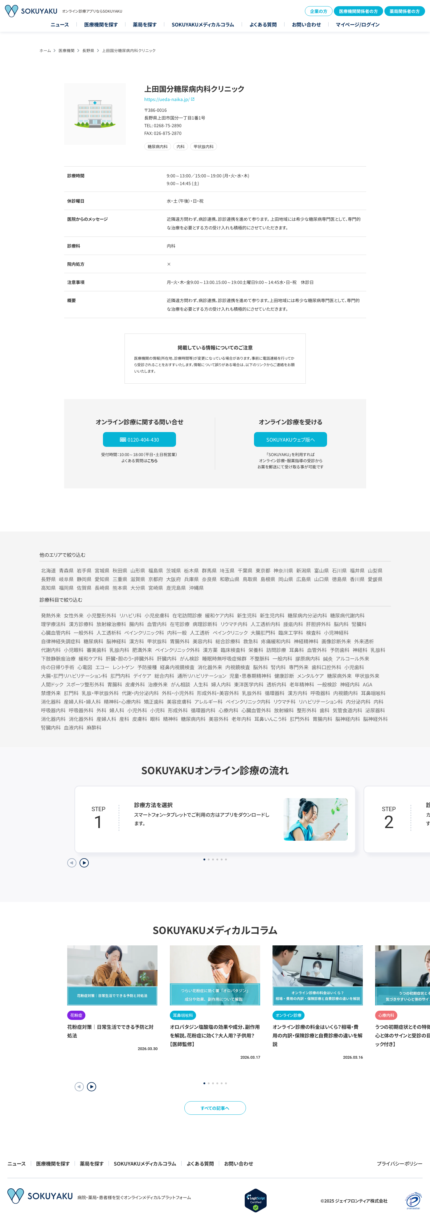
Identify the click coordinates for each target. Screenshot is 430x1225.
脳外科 (260, 667)
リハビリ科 (130, 615)
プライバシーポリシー (400, 1163)
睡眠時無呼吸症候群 (224, 658)
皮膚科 (139, 718)
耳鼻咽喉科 (373, 693)
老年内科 (241, 718)
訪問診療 (276, 649)
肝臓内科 (167, 658)
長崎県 (102, 587)
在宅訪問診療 (187, 615)
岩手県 (84, 570)
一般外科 (83, 632)
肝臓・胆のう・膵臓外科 (130, 658)
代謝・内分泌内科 (140, 693)
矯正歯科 (154, 701)
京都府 (155, 579)
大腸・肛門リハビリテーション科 (74, 675)
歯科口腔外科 (326, 667)
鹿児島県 (176, 587)
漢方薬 (210, 649)
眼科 (155, 718)
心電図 (84, 667)
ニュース (60, 24)
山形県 (137, 570)
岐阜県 (66, 579)
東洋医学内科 (249, 684)
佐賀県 (84, 587)
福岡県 (66, 587)
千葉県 (245, 570)
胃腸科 (114, 684)
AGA (367, 684)
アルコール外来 (352, 658)
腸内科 (136, 624)
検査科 (313, 632)
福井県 (357, 570)
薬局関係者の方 (405, 11)
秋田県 (120, 570)
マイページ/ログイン (358, 24)
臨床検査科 (233, 649)
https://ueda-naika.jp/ (167, 99)
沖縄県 (196, 587)
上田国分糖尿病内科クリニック (129, 50)
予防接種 (147, 667)
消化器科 (51, 701)
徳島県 (339, 579)
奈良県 (209, 579)
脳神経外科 (375, 718)
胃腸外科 (180, 641)
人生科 (200, 684)
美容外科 (218, 718)
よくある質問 (263, 24)
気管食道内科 (347, 710)
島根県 (267, 579)
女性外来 (74, 615)
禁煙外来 (51, 693)
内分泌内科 (358, 701)
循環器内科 (203, 710)
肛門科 (71, 693)
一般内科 (282, 658)
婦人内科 (221, 684)
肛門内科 (120, 675)
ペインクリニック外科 (177, 649)
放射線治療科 (111, 624)
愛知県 (102, 579)
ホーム (45, 50)
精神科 (170, 718)
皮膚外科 (135, 684)
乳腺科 (378, 649)
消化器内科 (53, 718)
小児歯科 (354, 667)
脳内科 (341, 624)
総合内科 (164, 675)
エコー (102, 667)
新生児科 (247, 615)
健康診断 (284, 675)
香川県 (357, 579)
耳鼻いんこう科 (270, 718)
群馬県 (209, 570)
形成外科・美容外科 (218, 693)
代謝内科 (51, 649)
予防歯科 (340, 649)
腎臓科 (359, 624)
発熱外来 (51, 615)
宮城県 (102, 570)
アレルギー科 (209, 701)
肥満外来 (142, 649)
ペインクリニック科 (144, 632)
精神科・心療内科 (122, 701)
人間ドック (52, 684)
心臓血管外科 (256, 710)
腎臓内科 (51, 727)
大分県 (137, 587)
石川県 (339, 570)
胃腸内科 (322, 718)
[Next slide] (84, 862)
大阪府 (173, 579)
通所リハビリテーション (201, 675)
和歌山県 (230, 579)
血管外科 (317, 649)
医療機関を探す (101, 24)
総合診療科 (227, 641)
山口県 (321, 579)
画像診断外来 (336, 641)
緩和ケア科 (91, 658)
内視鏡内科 (345, 693)
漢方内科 (297, 693)
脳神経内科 (347, 718)
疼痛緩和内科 (276, 641)
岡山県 (285, 579)
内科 (378, 701)
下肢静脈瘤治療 (58, 658)
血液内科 (74, 727)
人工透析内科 (265, 624)
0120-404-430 (143, 439)
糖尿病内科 (193, 718)
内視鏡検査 (237, 667)
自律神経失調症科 (60, 641)
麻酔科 (94, 727)
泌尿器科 (375, 710)
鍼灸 (328, 658)
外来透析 (364, 641)
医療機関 (67, 50)
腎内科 (278, 667)
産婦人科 (106, 718)
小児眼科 (74, 649)
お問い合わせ (306, 24)
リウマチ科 (284, 701)
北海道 (48, 570)
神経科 (360, 649)
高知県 (48, 587)
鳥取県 (250, 579)
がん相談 (180, 684)
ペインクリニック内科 (248, 701)
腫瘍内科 (293, 624)
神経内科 (350, 684)
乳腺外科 (252, 693)
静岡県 (84, 579)
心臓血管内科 (56, 632)
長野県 (88, 50)
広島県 (303, 579)
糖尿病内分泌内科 (307, 615)
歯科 (325, 710)
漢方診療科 (81, 624)
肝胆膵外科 (318, 624)
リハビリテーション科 (321, 701)
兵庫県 (191, 579)
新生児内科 (272, 615)
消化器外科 (81, 718)
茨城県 (173, 570)
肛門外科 (299, 718)
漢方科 (136, 641)
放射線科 (284, 710)
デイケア (142, 675)
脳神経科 (116, 641)
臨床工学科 (290, 632)
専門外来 (299, 667)
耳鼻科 (296, 649)
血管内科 (157, 624)
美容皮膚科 (179, 701)
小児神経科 (336, 632)
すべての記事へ (215, 1108)
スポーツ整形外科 (85, 684)
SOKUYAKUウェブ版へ (290, 439)
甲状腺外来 (367, 675)
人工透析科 (108, 632)
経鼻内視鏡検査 (177, 667)
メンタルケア (310, 675)
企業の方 (318, 11)
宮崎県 (155, 587)
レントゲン (123, 667)
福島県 (155, 570)
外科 (101, 710)
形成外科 (178, 710)
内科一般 (177, 632)
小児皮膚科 (157, 615)
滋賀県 (137, 579)
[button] (91, 1086)
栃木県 (191, 570)
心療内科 (228, 710)
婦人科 (116, 710)
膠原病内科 (307, 658)
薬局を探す (145, 24)
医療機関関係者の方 (358, 11)
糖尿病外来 (339, 675)
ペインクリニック (230, 632)
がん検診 (189, 658)
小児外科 (137, 710)
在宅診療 (180, 624)
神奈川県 (283, 570)
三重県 (120, 579)
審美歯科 (96, 649)
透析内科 (276, 684)
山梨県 (375, 570)
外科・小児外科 (178, 693)
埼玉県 (227, 570)
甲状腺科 (157, 641)
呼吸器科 (320, 693)
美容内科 (202, 641)
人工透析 (200, 632)
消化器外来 (210, 667)
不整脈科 (259, 658)
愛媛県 (375, 579)
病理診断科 (205, 624)
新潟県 (303, 570)
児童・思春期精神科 (250, 675)
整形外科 (307, 710)
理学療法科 (53, 624)
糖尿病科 (93, 641)
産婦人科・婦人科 (82, 701)
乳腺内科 (119, 649)
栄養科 (255, 649)
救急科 (250, 641)
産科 (124, 718)
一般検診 (327, 684)
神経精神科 (306, 641)
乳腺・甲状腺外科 (100, 693)
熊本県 (120, 587)
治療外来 (158, 684)
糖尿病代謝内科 (347, 615)
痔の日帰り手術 (57, 667)
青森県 (66, 570)
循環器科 (275, 693)
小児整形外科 (101, 615)
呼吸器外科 (81, 710)
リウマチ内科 (234, 624)
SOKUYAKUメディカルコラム (203, 24)
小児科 (157, 710)
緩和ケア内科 (219, 615)
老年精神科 (301, 684)
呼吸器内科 (53, 710)
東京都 (263, 570)
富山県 (321, 570)
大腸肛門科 (263, 632)
